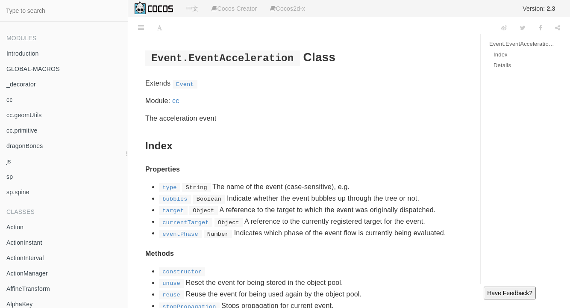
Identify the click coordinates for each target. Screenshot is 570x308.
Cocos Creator (234, 8)
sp (9, 176)
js (8, 161)
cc (9, 99)
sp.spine (17, 192)
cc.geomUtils (24, 115)
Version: (539, 8)
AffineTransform (28, 288)
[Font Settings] (159, 27)
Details (502, 65)
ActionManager (27, 273)
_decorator (21, 84)
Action (15, 227)
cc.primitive (21, 130)
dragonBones (24, 145)
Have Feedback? (509, 293)
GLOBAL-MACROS (33, 68)
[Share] (558, 27)
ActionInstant (24, 242)
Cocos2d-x (287, 8)
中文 (192, 8)
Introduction (22, 53)
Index (501, 54)
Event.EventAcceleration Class (523, 44)
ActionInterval (25, 258)
